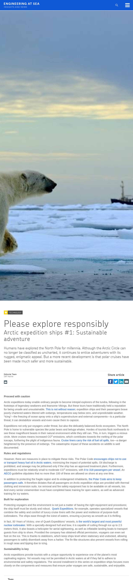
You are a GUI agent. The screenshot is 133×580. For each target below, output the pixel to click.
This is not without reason (60, 409)
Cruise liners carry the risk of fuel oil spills (85, 440)
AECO (7, 473)
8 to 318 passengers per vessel (102, 469)
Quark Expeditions (62, 508)
